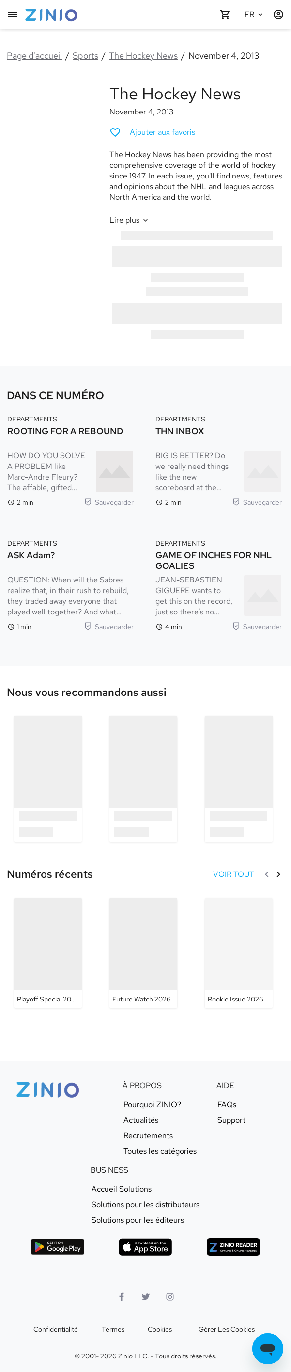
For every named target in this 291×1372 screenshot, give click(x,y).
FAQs (226, 1104)
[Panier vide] (225, 14)
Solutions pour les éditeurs (138, 1220)
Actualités (140, 1120)
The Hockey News (143, 55)
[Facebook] (121, 1296)
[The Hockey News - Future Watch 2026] (143, 953)
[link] (87, 693)
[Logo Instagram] (170, 1296)
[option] (47, 778)
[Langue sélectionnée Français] (255, 14)
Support (231, 1120)
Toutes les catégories (160, 1151)
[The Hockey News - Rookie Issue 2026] (239, 953)
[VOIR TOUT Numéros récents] (233, 874)
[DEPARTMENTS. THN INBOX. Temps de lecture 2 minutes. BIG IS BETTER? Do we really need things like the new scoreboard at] (218, 459)
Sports (85, 55)
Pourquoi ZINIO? (152, 1104)
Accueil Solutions (122, 1189)
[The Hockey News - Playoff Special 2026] (48, 953)
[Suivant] (278, 874)
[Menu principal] (12, 14)
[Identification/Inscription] (278, 14)
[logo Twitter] (145, 1296)
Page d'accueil (34, 55)
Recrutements (148, 1135)
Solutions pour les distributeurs (145, 1204)
